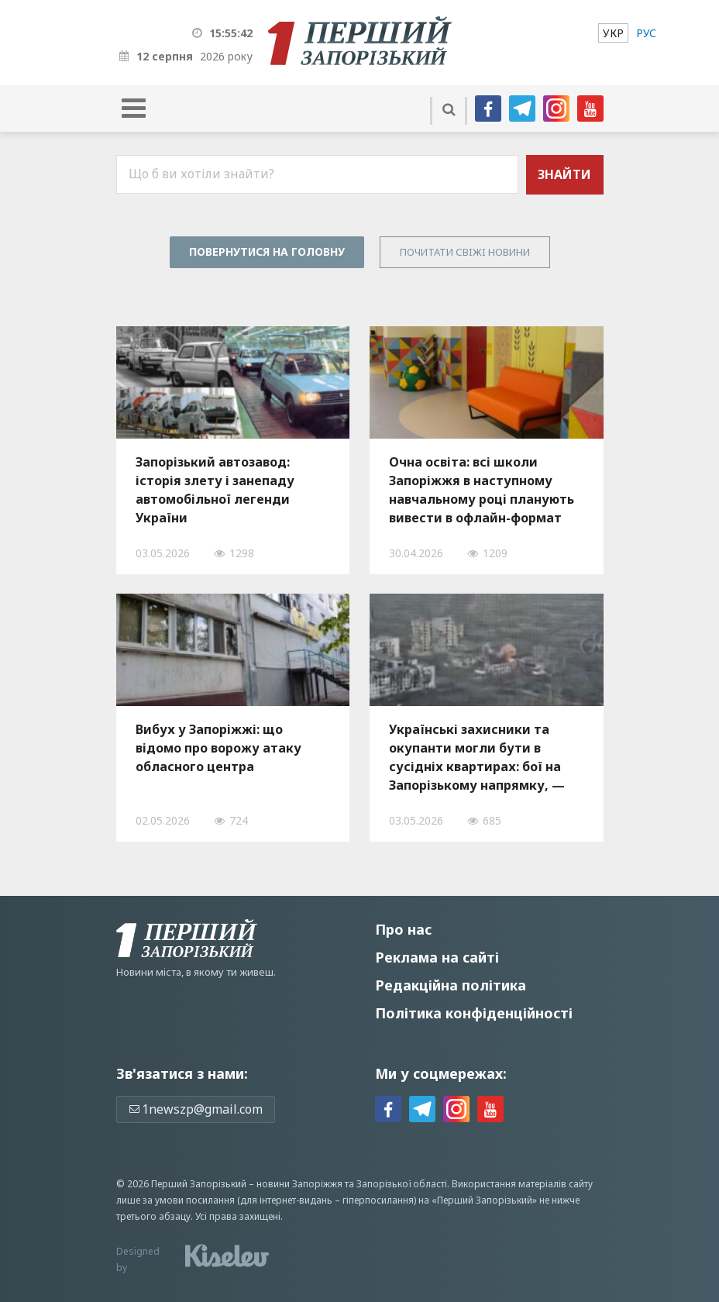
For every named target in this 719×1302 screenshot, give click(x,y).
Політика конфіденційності (474, 1013)
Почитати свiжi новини (465, 252)
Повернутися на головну (267, 251)
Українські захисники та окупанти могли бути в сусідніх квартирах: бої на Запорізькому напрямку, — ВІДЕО (477, 757)
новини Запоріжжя (299, 1183)
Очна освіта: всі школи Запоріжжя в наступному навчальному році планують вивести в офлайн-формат (481, 489)
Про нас (403, 929)
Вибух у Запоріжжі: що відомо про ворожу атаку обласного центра (218, 748)
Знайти (564, 174)
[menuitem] (613, 33)
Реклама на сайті (437, 957)
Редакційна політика (450, 985)
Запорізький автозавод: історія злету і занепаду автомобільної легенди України (215, 489)
